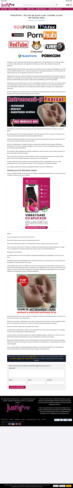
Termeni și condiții (19, 419)
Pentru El (21, 9)
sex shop (33, 356)
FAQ (39, 419)
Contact (43, 419)
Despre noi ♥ (4, 419)
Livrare (11, 419)
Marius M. (42, 20)
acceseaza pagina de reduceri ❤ (20, 358)
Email (30, 380)
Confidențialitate (31, 419)
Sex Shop (4, 9)
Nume (11, 380)
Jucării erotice (41, 9)
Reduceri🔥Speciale (55, 9)
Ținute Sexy (30, 9)
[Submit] (56, 5)
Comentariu (12, 368)
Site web (49, 380)
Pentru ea (12, 9)
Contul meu (69, 0)
